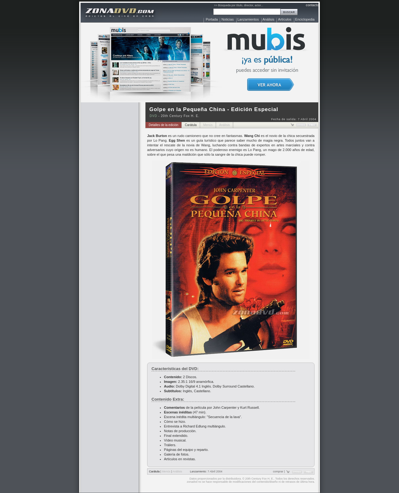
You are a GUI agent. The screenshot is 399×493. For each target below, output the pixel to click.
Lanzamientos (248, 19)
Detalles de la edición (163, 125)
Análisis (268, 19)
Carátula (191, 125)
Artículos (284, 19)
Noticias (228, 19)
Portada (212, 19)
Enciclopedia (305, 19)
